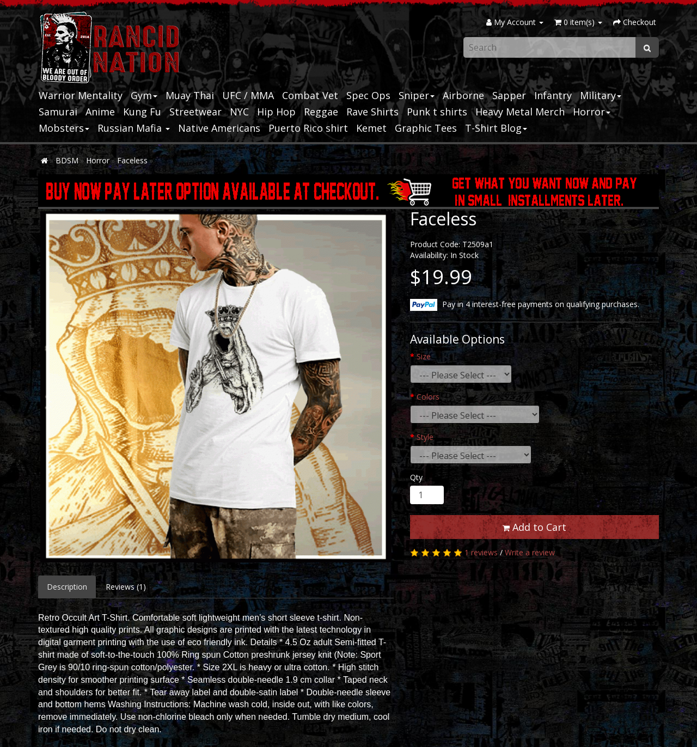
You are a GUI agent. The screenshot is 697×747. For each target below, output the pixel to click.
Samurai (58, 111)
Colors (428, 396)
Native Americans (219, 128)
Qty (416, 477)
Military (600, 95)
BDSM (67, 160)
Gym (144, 95)
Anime (100, 111)
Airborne (463, 95)
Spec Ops (368, 95)
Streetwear (195, 111)
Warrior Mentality (81, 95)
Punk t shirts (437, 111)
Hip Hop (276, 111)
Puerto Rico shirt (308, 128)
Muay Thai (190, 95)
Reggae (321, 111)
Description (67, 586)
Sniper (417, 95)
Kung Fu (142, 111)
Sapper (509, 95)
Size (424, 356)
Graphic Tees (426, 128)
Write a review (530, 552)
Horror (591, 111)
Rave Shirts (372, 111)
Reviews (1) (126, 586)
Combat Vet (310, 95)
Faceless (132, 160)
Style (425, 437)
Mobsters (64, 128)
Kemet (371, 128)
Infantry (553, 95)
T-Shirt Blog (496, 128)
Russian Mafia (133, 128)
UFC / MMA (248, 95)
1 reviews (481, 552)
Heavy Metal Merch (520, 111)
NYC (239, 111)
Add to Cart (534, 527)
